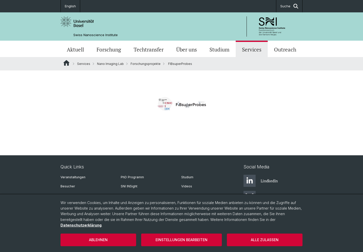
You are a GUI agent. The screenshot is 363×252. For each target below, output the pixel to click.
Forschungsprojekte (146, 64)
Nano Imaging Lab (110, 64)
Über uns (186, 49)
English (70, 6)
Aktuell (75, 49)
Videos (186, 186)
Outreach (285, 49)
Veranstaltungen (72, 177)
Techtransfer (149, 49)
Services (251, 49)
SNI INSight (129, 186)
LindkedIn (261, 181)
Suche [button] (289, 6)
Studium (219, 49)
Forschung (109, 49)
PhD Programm (132, 177)
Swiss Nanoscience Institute (95, 35)
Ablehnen (98, 240)
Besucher (67, 186)
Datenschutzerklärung (81, 225)
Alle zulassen (265, 240)
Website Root (66, 63)
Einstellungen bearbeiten (181, 240)
